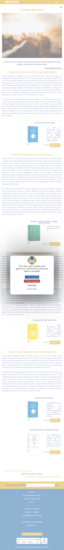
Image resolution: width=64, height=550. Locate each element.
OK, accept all (32, 277)
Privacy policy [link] (32, 289)
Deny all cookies (32, 281)
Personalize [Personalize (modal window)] (32, 285)
